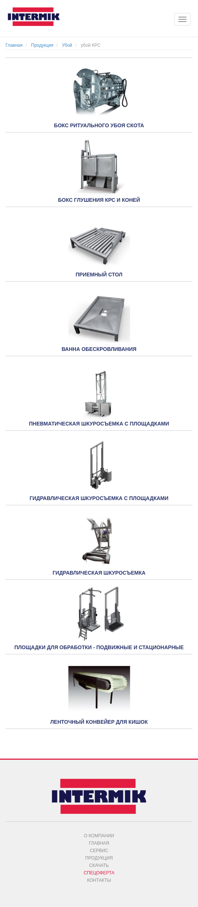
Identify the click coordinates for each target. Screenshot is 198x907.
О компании (99, 835)
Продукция (42, 45)
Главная (14, 45)
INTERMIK (38, 18)
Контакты (99, 880)
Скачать (99, 865)
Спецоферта (99, 872)
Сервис (99, 850)
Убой (67, 45)
